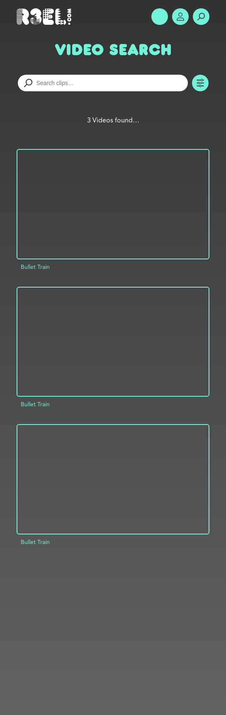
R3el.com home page (46, 16)
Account (180, 16)
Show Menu (159, 16)
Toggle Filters (200, 83)
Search (201, 16)
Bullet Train (35, 267)
